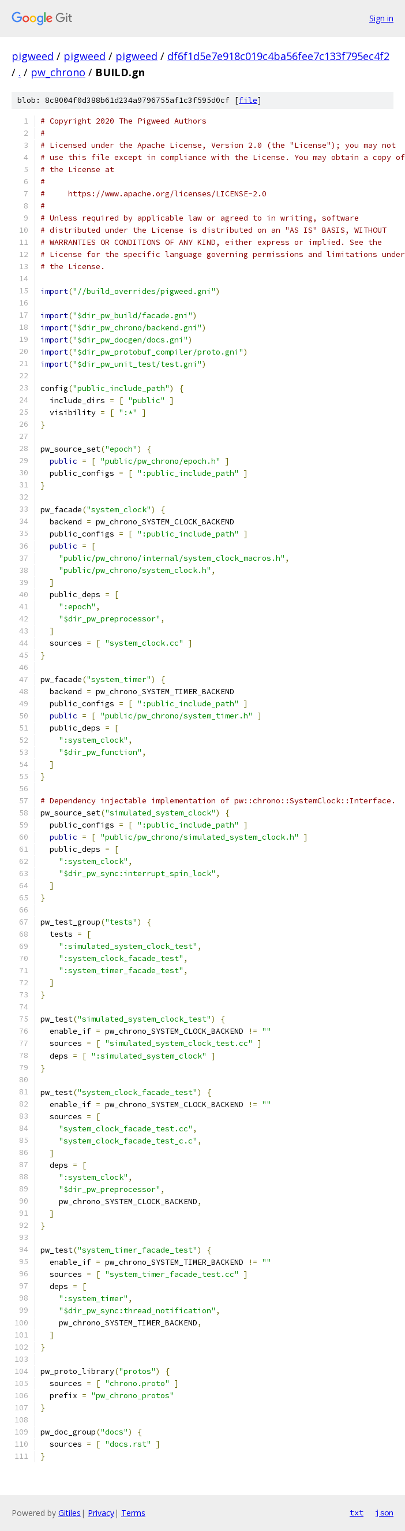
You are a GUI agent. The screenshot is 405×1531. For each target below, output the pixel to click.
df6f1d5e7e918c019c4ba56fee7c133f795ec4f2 (278, 56)
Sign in (381, 18)
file (248, 100)
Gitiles (69, 1512)
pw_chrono (58, 72)
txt (356, 1512)
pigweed (33, 56)
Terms (133, 1512)
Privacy (101, 1512)
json (384, 1512)
